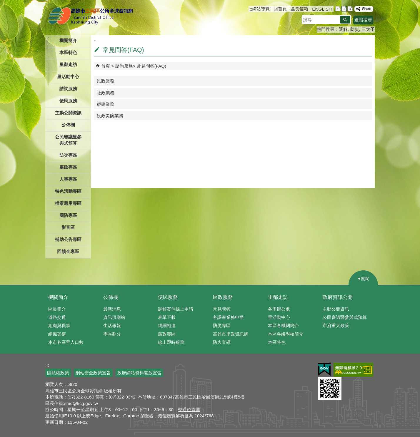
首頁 (105, 65)
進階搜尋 (363, 19)
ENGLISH (322, 8)
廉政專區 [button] (68, 167)
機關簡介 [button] (68, 40)
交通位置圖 (189, 409)
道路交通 (57, 317)
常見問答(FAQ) (151, 65)
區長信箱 (299, 8)
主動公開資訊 (336, 309)
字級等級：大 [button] (350, 8)
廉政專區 (167, 333)
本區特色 (277, 342)
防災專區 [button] (68, 155)
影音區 (68, 227)
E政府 (324, 369)
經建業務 (105, 104)
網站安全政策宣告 (93, 372)
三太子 (368, 29)
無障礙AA (353, 370)
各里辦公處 (279, 309)
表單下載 (167, 317)
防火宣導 (222, 342)
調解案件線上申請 (175, 309)
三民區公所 (91, 16)
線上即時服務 (171, 342)
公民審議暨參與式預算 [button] (68, 139)
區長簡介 (57, 309)
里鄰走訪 (278, 297)
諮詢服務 (124, 65)
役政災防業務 (110, 115)
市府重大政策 (336, 325)
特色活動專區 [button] (68, 191)
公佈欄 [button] (68, 124)
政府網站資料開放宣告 (139, 372)
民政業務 (105, 80)
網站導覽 (261, 8)
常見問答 (222, 309)
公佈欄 (110, 297)
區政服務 (223, 297)
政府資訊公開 (338, 297)
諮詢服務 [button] (68, 88)
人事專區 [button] (68, 179)
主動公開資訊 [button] (68, 112)
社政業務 (105, 92)
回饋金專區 (68, 251)
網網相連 (167, 325)
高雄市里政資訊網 (230, 333)
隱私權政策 (58, 372)
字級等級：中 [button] (344, 8)
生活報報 (112, 325)
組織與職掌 (59, 325)
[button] (345, 20)
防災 (354, 29)
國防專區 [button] (68, 215)
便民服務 (168, 297)
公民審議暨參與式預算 (345, 317)
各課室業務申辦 (228, 317)
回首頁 (280, 8)
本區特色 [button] (68, 52)
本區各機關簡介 (283, 325)
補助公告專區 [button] (68, 239)
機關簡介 (58, 297)
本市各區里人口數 (66, 342)
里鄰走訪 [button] (68, 64)
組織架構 (57, 333)
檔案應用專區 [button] (68, 203)
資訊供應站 (114, 317)
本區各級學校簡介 (285, 333)
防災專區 (222, 325)
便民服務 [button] (68, 100)
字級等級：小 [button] (337, 8)
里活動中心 (68, 76)
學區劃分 (112, 333)
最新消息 (112, 309)
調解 (343, 29)
